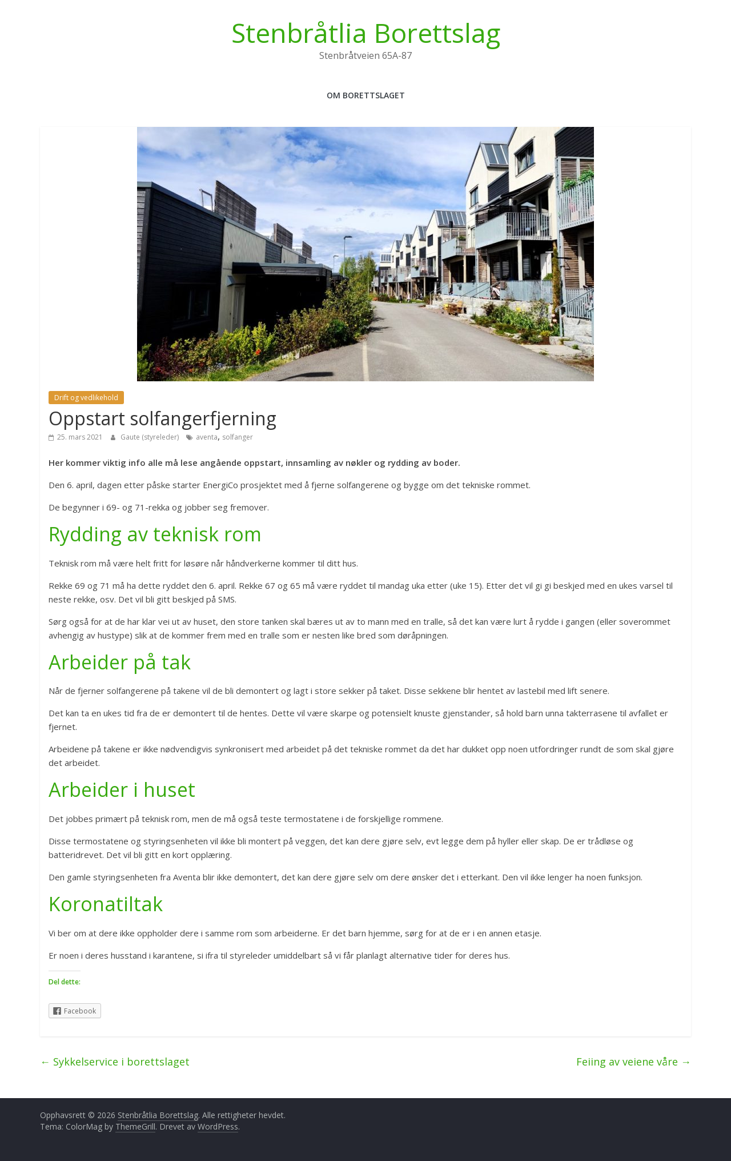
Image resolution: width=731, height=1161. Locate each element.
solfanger (237, 437)
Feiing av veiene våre (633, 1061)
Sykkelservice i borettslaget (115, 1061)
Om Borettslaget (366, 95)
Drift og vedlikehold (86, 397)
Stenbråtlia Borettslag (365, 32)
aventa (207, 437)
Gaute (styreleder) (150, 437)
